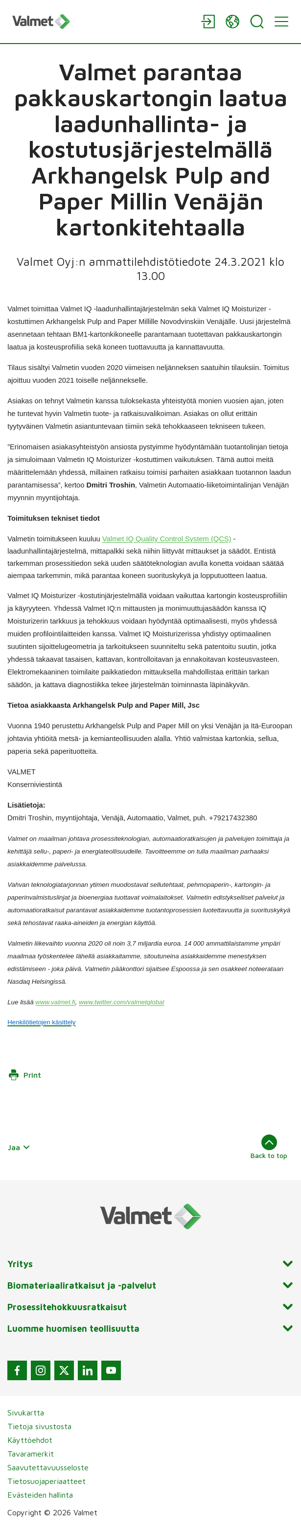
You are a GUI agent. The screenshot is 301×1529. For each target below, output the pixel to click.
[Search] (257, 21)
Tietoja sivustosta (39, 1426)
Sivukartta (25, 1412)
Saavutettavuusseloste (48, 1467)
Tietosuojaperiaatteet (46, 1481)
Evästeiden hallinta (40, 1494)
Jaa (19, 1147)
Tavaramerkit (30, 1453)
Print (24, 1075)
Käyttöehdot (29, 1440)
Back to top (269, 1147)
